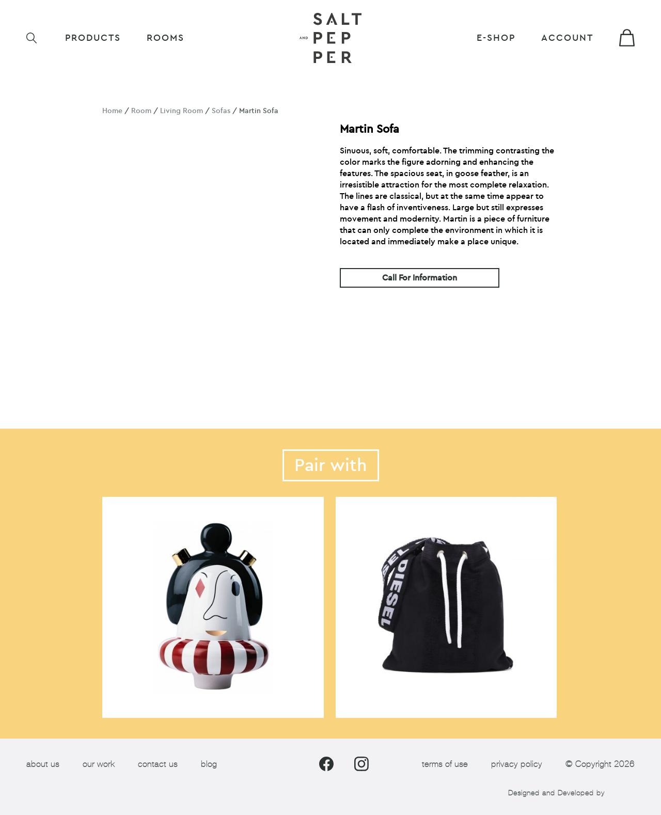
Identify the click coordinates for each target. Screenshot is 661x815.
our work (99, 764)
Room (141, 110)
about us (42, 764)
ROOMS (165, 38)
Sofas (221, 110)
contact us (158, 764)
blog (209, 764)
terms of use (445, 764)
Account (567, 38)
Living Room (181, 110)
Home (112, 110)
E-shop (496, 38)
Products (93, 38)
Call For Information (419, 278)
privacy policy (516, 764)
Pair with (330, 465)
